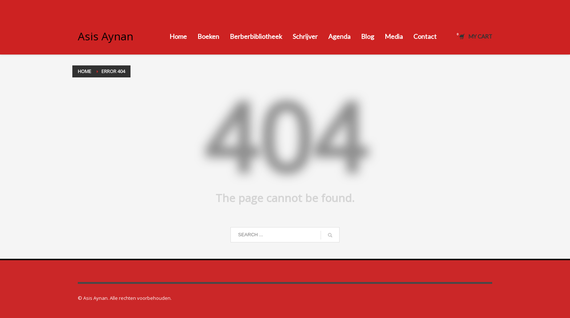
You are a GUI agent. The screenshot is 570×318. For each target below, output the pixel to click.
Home (84, 71)
